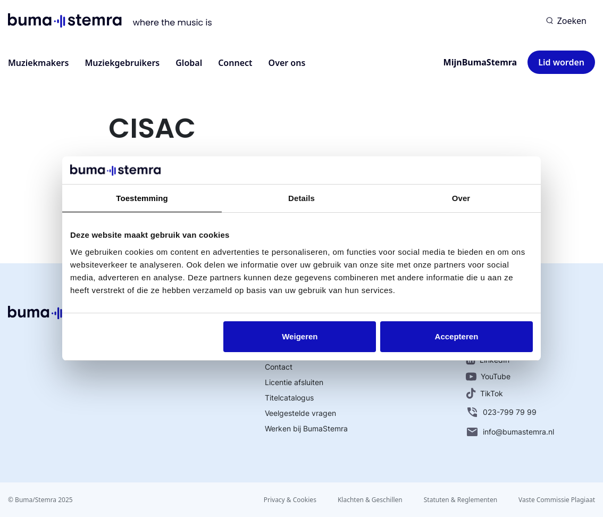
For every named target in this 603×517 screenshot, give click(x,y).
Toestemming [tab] (142, 198)
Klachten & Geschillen (370, 499)
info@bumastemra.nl (510, 432)
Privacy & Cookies (290, 499)
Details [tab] (301, 198)
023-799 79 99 (501, 412)
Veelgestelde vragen (300, 413)
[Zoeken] (566, 21)
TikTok (484, 393)
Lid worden (561, 62)
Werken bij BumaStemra (306, 428)
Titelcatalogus (289, 397)
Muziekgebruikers (122, 63)
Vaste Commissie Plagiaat (556, 499)
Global (188, 63)
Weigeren (299, 336)
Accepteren (457, 336)
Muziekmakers (38, 63)
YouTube (488, 376)
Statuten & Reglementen (460, 499)
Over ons (287, 63)
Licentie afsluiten (294, 382)
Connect (235, 63)
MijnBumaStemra (480, 62)
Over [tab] (461, 198)
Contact (278, 366)
